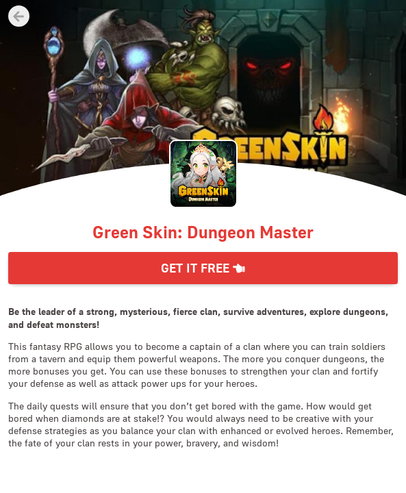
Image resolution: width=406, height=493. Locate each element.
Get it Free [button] (203, 268)
